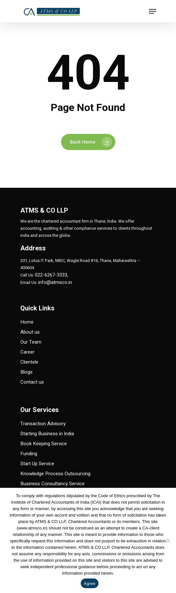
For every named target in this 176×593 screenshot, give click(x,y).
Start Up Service (37, 463)
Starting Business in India (47, 433)
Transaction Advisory (43, 423)
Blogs (26, 372)
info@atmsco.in (55, 282)
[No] (168, 540)
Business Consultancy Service (52, 483)
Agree (90, 583)
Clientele (29, 362)
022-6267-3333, (51, 274)
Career (27, 352)
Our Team (30, 342)
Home (27, 322)
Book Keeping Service (43, 443)
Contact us (32, 382)
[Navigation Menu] (152, 11)
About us (30, 332)
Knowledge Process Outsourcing (55, 473)
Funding (28, 453)
